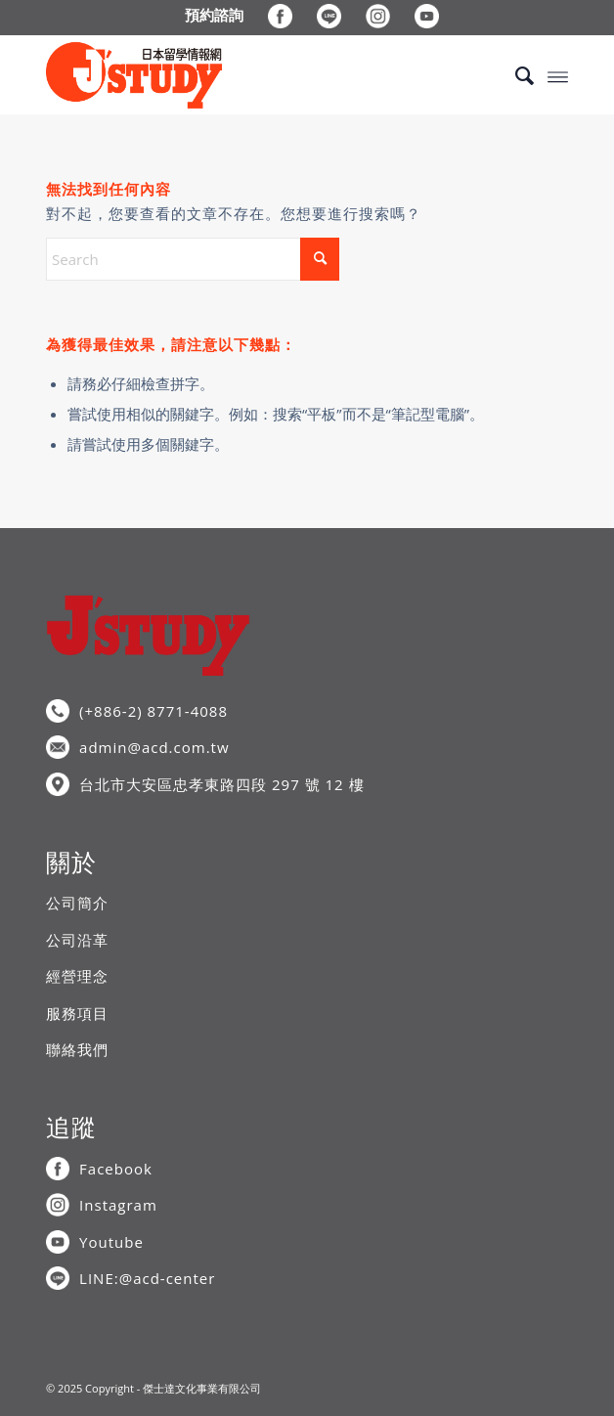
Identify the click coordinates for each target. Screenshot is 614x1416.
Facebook (116, 1168)
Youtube (111, 1242)
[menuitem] (214, 15)
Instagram (118, 1205)
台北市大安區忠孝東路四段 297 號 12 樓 (221, 784)
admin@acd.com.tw (154, 747)
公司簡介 (77, 902)
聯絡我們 (77, 1049)
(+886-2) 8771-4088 (153, 711)
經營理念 (77, 976)
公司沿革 (77, 940)
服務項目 (77, 1013)
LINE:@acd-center (147, 1278)
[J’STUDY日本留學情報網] (254, 75)
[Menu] (558, 75)
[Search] (515, 75)
